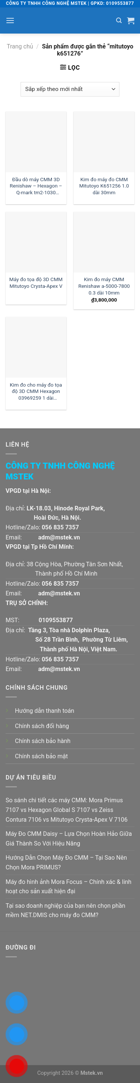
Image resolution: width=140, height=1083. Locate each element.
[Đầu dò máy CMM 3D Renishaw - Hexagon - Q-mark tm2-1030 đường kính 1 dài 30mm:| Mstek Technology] (36, 141)
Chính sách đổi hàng (42, 726)
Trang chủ (20, 46)
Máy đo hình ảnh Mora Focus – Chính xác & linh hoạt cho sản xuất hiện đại (68, 886)
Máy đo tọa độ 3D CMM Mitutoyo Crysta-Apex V (36, 282)
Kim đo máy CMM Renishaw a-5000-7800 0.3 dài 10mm (104, 285)
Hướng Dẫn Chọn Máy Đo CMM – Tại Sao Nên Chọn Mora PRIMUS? (66, 862)
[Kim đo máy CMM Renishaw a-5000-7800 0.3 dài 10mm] (104, 242)
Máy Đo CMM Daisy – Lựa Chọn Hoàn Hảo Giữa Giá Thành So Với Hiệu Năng (69, 838)
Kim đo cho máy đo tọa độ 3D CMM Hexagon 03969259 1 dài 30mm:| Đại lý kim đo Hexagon (36, 392)
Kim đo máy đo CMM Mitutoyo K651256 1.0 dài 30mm (104, 185)
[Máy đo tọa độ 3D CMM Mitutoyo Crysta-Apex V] (36, 242)
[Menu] (10, 20)
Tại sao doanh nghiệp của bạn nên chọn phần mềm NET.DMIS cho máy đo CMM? (65, 910)
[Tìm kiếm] (119, 20)
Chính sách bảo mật (41, 756)
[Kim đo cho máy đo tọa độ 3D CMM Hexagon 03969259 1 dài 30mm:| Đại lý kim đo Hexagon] (36, 347)
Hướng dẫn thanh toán (44, 710)
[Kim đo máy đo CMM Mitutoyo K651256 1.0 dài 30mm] (104, 141)
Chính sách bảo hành (43, 740)
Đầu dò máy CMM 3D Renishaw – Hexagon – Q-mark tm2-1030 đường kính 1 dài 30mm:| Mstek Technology (36, 186)
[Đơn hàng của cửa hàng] (70, 89)
